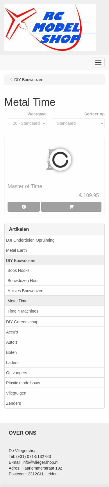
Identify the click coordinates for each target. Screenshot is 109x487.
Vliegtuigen (16, 393)
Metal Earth (16, 250)
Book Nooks (18, 270)
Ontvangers (16, 372)
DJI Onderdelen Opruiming (30, 240)
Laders (12, 362)
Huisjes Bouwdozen (25, 290)
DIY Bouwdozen (20, 260)
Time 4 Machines (23, 311)
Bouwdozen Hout (23, 280)
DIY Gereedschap (22, 322)
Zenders (13, 403)
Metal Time (17, 301)
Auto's (11, 342)
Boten (11, 352)
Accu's (12, 332)
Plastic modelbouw (23, 383)
